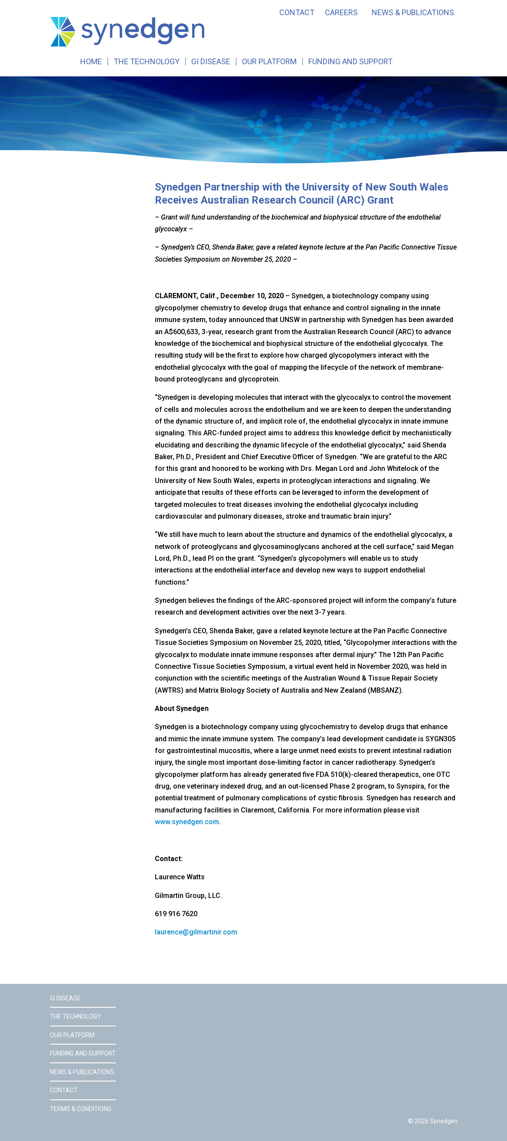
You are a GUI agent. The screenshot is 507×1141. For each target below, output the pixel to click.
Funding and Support (350, 62)
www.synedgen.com (187, 822)
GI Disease (210, 62)
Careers (341, 12)
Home (91, 62)
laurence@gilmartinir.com (196, 932)
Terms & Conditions (80, 1108)
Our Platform (269, 62)
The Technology (147, 62)
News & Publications (413, 12)
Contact (296, 12)
